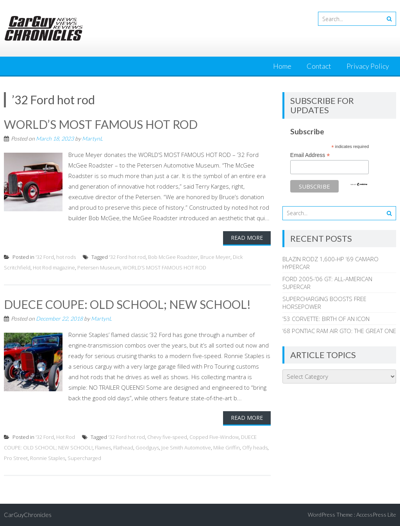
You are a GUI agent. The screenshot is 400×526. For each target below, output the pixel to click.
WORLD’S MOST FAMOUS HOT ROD (101, 124)
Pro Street (16, 458)
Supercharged (84, 458)
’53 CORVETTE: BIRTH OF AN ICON (326, 319)
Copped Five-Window (214, 436)
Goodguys (147, 447)
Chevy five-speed (167, 436)
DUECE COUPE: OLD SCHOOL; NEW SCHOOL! (127, 304)
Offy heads (255, 447)
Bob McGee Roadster (173, 256)
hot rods (66, 256)
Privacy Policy (367, 66)
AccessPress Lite (376, 514)
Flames (103, 447)
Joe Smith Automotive (186, 447)
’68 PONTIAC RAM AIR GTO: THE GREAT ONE (339, 331)
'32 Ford (45, 256)
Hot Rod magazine (54, 267)
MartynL (92, 138)
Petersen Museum (98, 267)
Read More (247, 237)
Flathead (123, 447)
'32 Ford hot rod (127, 256)
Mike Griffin (226, 447)
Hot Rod (65, 436)
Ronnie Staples (47, 458)
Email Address (310, 155)
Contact (319, 66)
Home (282, 66)
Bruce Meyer (215, 256)
